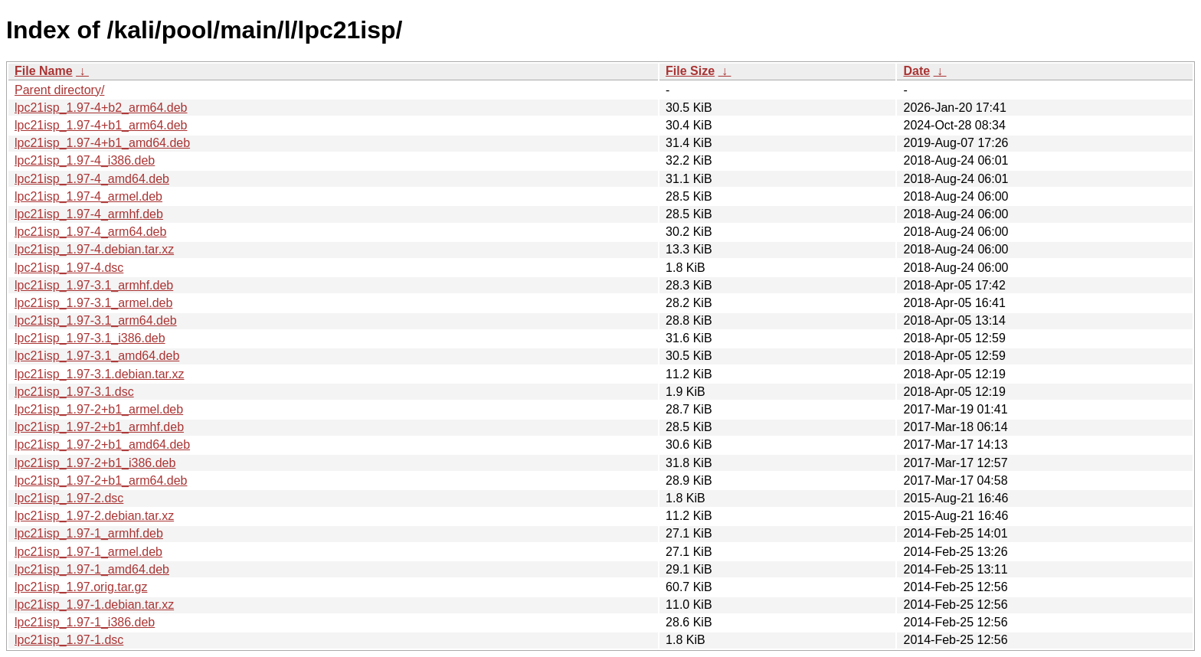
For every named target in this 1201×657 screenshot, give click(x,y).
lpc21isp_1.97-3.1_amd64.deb (97, 355)
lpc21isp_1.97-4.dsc (69, 267)
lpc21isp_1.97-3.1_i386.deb (90, 338)
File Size (690, 70)
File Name (44, 70)
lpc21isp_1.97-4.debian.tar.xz (94, 249)
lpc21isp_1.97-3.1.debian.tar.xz (99, 374)
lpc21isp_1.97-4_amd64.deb (92, 178)
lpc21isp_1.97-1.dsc (69, 639)
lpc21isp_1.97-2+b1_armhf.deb (99, 426)
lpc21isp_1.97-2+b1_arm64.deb (101, 480)
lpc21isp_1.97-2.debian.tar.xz (94, 515)
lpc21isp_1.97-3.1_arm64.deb (96, 320)
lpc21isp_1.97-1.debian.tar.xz (94, 604)
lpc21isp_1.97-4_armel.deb (88, 196)
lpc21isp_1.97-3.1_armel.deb (93, 302)
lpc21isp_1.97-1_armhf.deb (89, 533)
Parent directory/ (59, 89)
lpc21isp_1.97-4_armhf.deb (89, 214)
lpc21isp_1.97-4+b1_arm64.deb (101, 125)
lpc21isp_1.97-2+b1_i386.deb (95, 462)
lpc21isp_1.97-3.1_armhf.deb (94, 285)
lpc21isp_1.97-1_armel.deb (88, 551)
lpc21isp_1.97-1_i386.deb (85, 622)
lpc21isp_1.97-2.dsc (69, 498)
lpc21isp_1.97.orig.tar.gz (81, 586)
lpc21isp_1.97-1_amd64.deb (92, 569)
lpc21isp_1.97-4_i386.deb (85, 160)
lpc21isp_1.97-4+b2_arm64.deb (101, 107)
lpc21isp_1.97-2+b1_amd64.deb (102, 444)
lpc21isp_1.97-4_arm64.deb (90, 231)
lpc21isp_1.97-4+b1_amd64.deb (102, 142)
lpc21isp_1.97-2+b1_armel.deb (99, 409)
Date (916, 70)
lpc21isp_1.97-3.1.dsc (74, 391)
